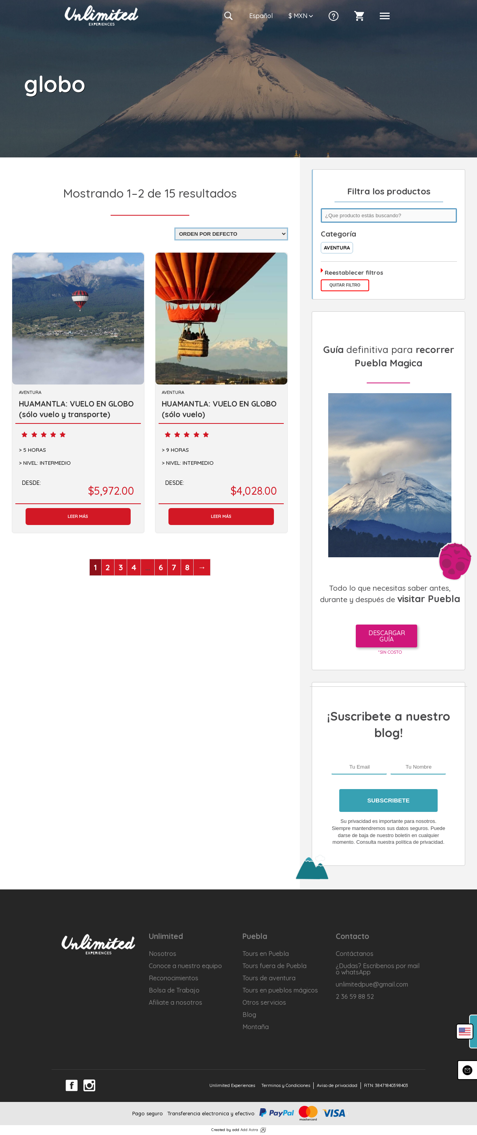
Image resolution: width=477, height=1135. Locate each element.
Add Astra (249, 1129)
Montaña (255, 1027)
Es (261, 16)
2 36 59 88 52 (355, 996)
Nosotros (162, 953)
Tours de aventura (269, 978)
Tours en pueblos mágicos (280, 990)
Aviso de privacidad (337, 1085)
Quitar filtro (345, 285)
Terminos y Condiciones (285, 1085)
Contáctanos (354, 953)
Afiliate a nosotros (175, 1002)
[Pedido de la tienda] (231, 233)
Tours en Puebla (265, 953)
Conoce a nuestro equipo (185, 966)
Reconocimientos (173, 978)
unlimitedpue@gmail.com (372, 984)
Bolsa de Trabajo (174, 990)
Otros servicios (264, 1002)
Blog (249, 1014)
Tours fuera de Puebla (274, 966)
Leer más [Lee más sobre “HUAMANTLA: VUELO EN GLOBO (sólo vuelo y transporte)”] (78, 516)
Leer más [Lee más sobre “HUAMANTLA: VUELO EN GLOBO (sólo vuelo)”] (221, 516)
